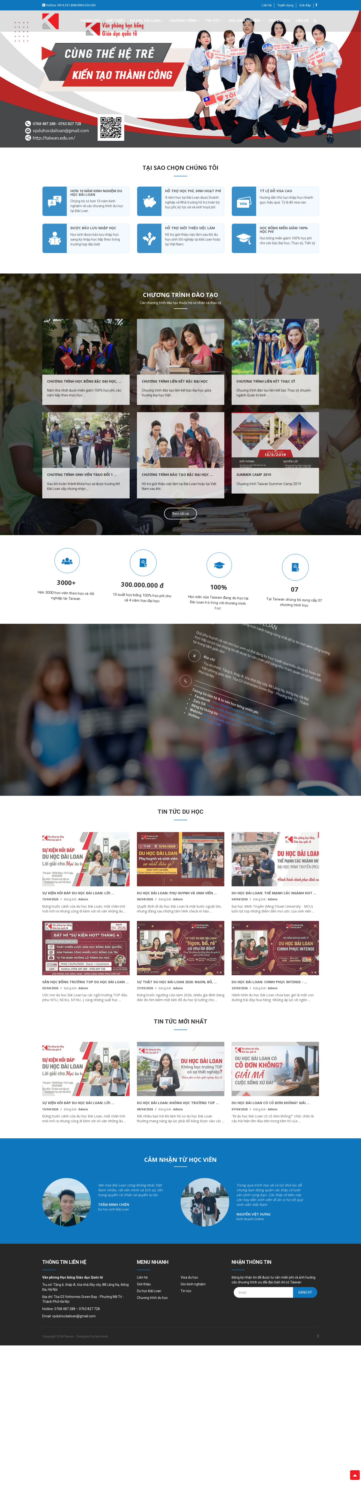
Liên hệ (267, 5)
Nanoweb (101, 1336)
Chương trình (184, 20)
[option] (180, 79)
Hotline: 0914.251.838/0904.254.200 (70, 5)
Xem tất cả (180, 514)
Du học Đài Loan (149, 1291)
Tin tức (214, 20)
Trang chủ (90, 20)
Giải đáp (305, 5)
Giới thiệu (115, 20)
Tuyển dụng (285, 5)
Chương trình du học (152, 1298)
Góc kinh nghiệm (246, 20)
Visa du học (279, 20)
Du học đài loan (147, 20)
